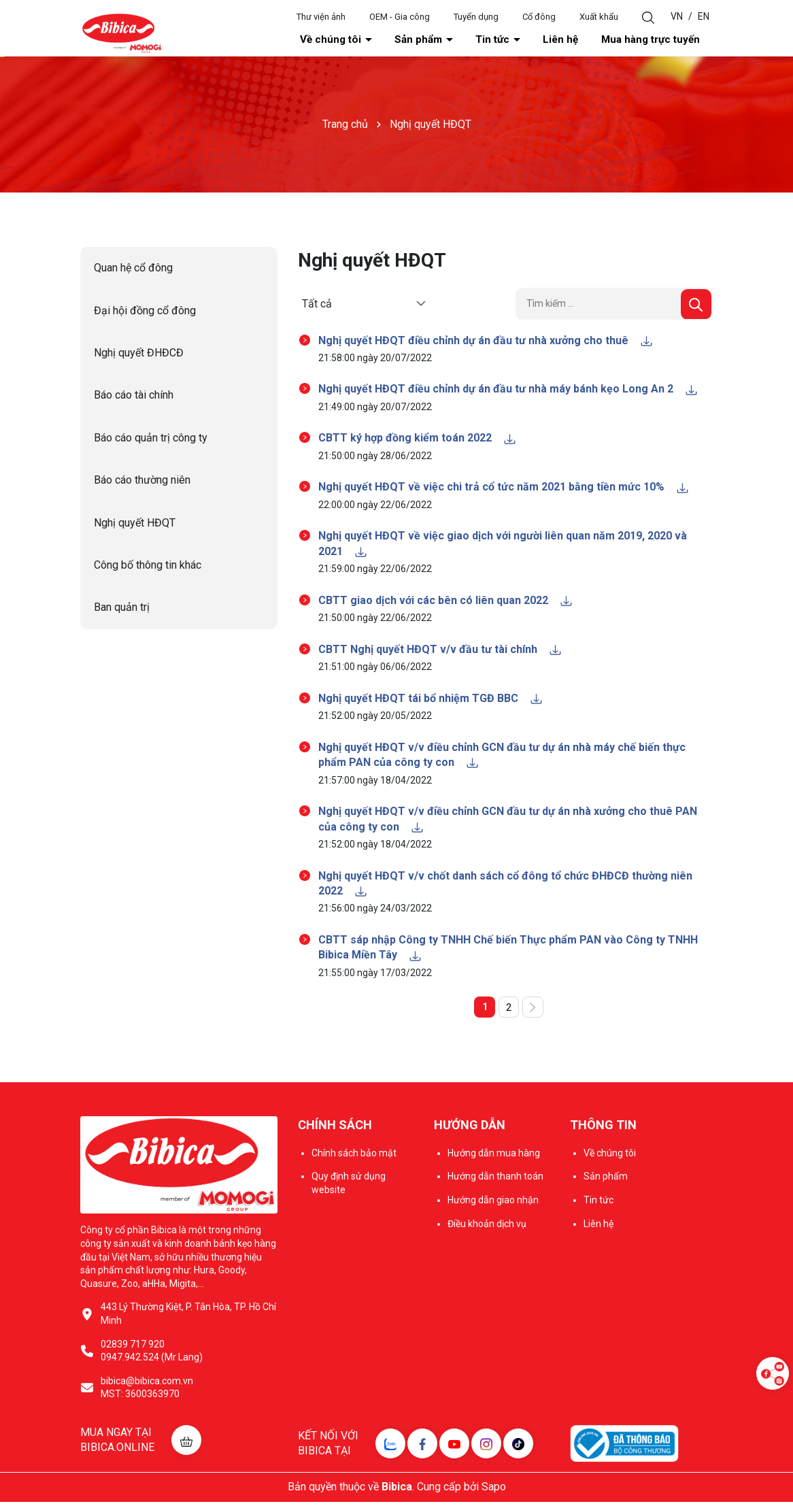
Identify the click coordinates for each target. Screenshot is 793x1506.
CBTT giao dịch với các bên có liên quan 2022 (445, 601)
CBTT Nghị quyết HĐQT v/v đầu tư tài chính (440, 650)
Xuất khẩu (598, 17)
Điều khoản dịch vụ (487, 1227)
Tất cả (317, 304)
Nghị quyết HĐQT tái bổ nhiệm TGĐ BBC (430, 699)
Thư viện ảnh (321, 17)
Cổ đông (539, 17)
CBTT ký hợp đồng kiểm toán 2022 (417, 439)
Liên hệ (593, 40)
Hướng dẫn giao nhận (493, 1204)
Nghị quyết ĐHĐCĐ (139, 354)
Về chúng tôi (416, 40)
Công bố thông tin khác (147, 566)
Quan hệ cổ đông (133, 269)
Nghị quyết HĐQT (134, 524)
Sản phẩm (485, 40)
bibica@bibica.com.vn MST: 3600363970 (147, 1391)
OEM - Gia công (399, 17)
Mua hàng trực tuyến (663, 40)
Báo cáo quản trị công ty (150, 439)
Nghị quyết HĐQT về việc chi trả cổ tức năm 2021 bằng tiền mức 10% (504, 488)
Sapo (494, 1491)
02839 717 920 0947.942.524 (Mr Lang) (152, 1355)
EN (703, 16)
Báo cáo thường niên (142, 481)
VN (677, 16)
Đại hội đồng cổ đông (145, 311)
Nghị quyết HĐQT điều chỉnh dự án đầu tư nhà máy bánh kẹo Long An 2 (508, 390)
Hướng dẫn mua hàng (494, 1157)
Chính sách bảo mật (353, 1157)
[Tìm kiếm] (696, 305)
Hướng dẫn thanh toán (495, 1180)
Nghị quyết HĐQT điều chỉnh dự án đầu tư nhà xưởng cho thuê (486, 341)
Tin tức (543, 40)
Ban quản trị (122, 608)
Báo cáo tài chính (133, 396)
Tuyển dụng (476, 17)
